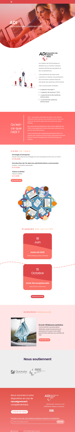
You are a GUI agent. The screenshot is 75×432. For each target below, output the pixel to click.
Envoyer (60, 422)
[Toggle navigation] (11, 2)
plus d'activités (37, 296)
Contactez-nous (19, 412)
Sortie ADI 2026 (37, 252)
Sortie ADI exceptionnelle (37, 283)
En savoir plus (16, 180)
